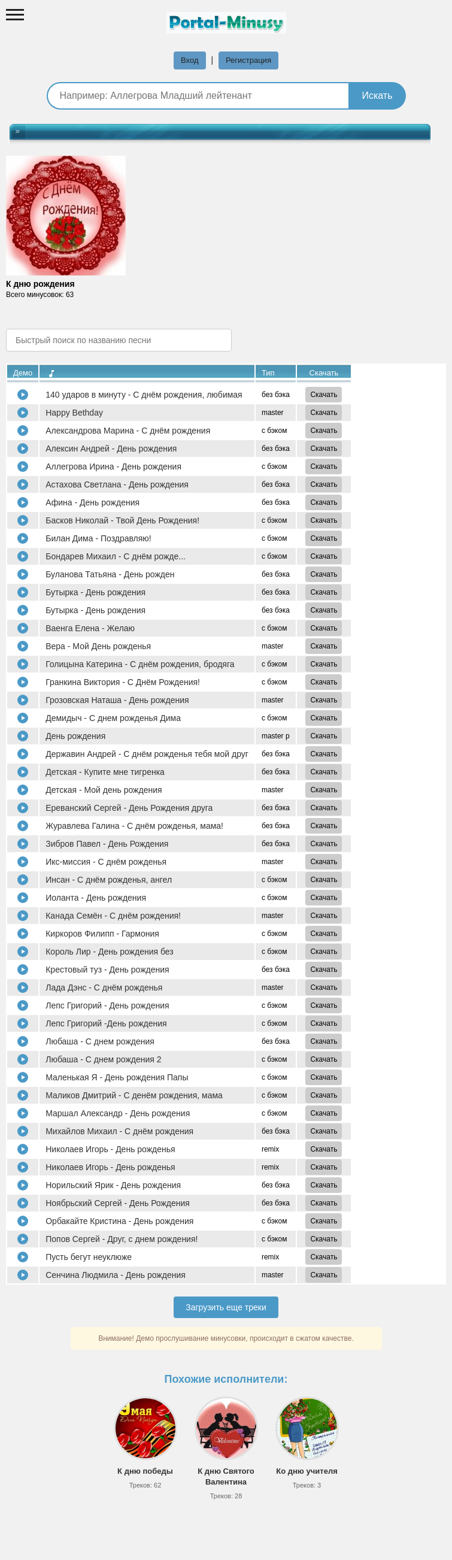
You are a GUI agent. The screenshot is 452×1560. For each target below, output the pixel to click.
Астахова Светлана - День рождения (117, 484)
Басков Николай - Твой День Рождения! (122, 520)
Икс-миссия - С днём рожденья (105, 862)
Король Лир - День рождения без (109, 951)
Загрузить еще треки (226, 1307)
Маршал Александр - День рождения (117, 1113)
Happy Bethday (74, 412)
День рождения (75, 736)
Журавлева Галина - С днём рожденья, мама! (134, 826)
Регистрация (248, 60)
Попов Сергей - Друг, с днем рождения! (121, 1239)
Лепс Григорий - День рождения (107, 1005)
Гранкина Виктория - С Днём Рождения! (122, 682)
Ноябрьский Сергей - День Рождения (117, 1203)
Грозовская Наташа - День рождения (117, 700)
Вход (189, 60)
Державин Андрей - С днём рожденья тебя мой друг (146, 754)
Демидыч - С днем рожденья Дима (113, 718)
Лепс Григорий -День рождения (105, 1023)
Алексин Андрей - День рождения (111, 448)
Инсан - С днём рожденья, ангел (108, 879)
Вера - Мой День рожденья (98, 646)
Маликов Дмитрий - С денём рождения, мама (134, 1095)
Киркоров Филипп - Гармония (102, 933)
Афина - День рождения (92, 502)
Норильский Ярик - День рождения (113, 1185)
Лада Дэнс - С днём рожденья (103, 987)
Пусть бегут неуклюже (88, 1257)
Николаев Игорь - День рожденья (110, 1149)
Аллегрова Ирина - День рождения (113, 466)
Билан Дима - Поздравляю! (98, 538)
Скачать (323, 394)
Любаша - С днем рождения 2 (103, 1059)
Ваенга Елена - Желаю (90, 628)
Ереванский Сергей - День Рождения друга (129, 808)
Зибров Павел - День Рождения (106, 844)
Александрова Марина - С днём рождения (127, 430)
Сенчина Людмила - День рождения (115, 1275)
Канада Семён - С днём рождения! (113, 915)
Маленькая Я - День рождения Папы (116, 1077)
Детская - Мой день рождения (103, 790)
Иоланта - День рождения (95, 897)
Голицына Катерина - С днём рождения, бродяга (139, 664)
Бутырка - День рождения (95, 592)
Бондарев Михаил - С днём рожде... (115, 556)
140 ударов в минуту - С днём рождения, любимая (143, 394)
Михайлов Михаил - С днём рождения (119, 1131)
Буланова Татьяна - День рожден (109, 574)
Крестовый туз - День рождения (107, 969)
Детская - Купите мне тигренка (105, 772)
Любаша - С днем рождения (99, 1041)
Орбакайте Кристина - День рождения (119, 1221)
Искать (377, 95)
